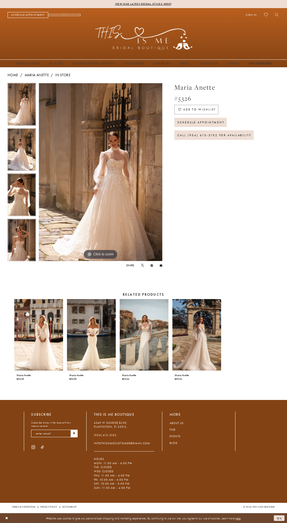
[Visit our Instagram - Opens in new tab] (33, 447)
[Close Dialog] (7, 518)
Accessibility (69, 506)
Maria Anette (37, 75)
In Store (62, 75)
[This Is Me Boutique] (144, 37)
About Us (177, 423)
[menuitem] (28, 15)
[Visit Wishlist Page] (265, 15)
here (237, 518)
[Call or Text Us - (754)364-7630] (64, 15)
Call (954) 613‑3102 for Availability (214, 135)
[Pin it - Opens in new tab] (151, 265)
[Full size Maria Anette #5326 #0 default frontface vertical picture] (100, 172)
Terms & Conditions (23, 506)
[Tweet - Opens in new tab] (142, 265)
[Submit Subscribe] (74, 433)
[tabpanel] (22, 105)
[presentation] (38, 335)
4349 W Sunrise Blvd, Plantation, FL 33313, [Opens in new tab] (111, 425)
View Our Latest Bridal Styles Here (143, 4)
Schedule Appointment (200, 122)
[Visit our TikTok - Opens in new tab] (42, 447)
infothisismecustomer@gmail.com (122, 443)
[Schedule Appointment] (28, 15)
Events (175, 436)
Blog (174, 443)
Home (13, 75)
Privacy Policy (48, 506)
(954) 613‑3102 (105, 435)
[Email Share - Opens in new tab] (161, 265)
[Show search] (275, 15)
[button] (251, 15)
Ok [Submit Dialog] (280, 518)
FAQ (172, 429)
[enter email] (54, 433)
